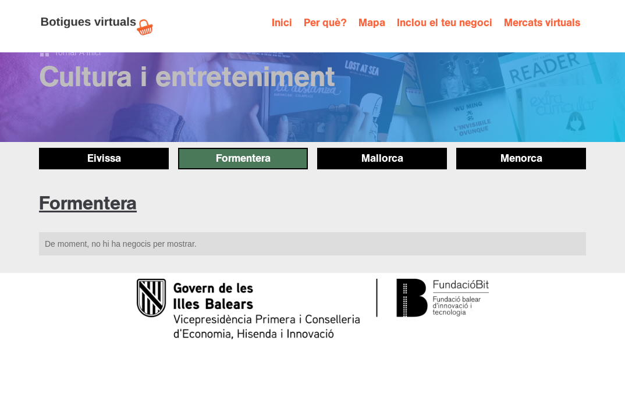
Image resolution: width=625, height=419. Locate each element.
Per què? (325, 23)
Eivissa (104, 158)
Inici (282, 23)
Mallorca (382, 158)
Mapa (371, 23)
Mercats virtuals (542, 23)
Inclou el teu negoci (444, 23)
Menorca (521, 158)
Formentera (243, 158)
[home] (103, 26)
